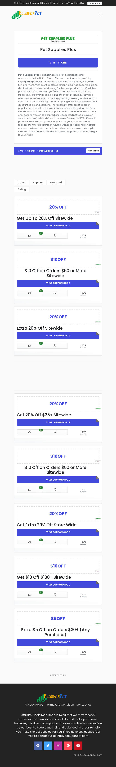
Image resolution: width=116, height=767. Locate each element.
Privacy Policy (34, 705)
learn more (95, 3)
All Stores (93, 150)
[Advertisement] (58, 165)
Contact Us (83, 705)
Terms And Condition (59, 705)
